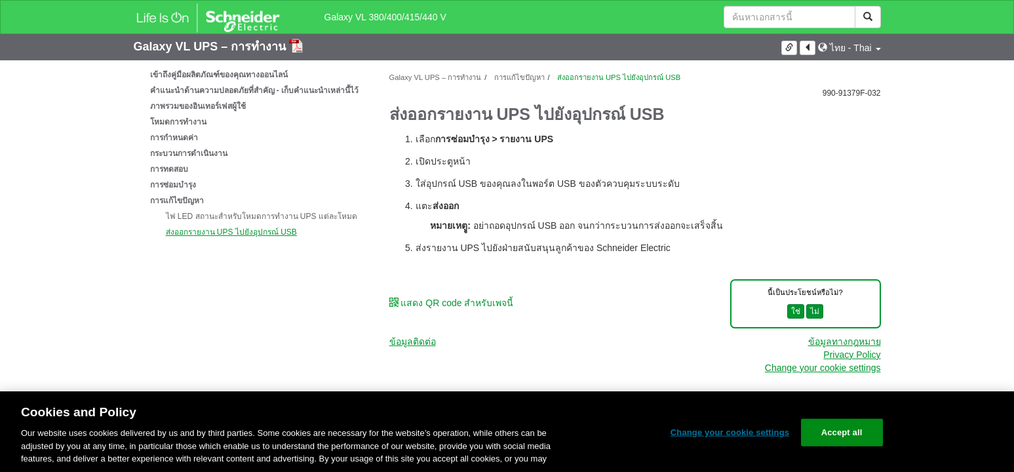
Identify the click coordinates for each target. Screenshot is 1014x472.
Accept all (842, 432)
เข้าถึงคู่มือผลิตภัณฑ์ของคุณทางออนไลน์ (219, 74)
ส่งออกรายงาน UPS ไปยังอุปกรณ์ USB (231, 232)
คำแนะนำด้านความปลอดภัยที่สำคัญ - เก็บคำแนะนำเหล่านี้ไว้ (254, 90)
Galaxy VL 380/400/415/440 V (385, 17)
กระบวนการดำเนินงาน (188, 153)
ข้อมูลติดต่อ (412, 341)
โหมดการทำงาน (178, 122)
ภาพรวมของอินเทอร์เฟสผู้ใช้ (198, 106)
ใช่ (795, 311)
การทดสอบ (169, 169)
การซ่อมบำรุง (173, 184)
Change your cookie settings (823, 368)
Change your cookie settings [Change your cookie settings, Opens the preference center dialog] (730, 432)
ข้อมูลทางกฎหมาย (844, 341)
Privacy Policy (851, 354)
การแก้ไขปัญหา (177, 200)
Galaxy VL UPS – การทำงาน (212, 46)
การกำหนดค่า (174, 137)
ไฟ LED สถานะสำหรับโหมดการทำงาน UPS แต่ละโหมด (261, 216)
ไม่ (814, 311)
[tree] (252, 153)
